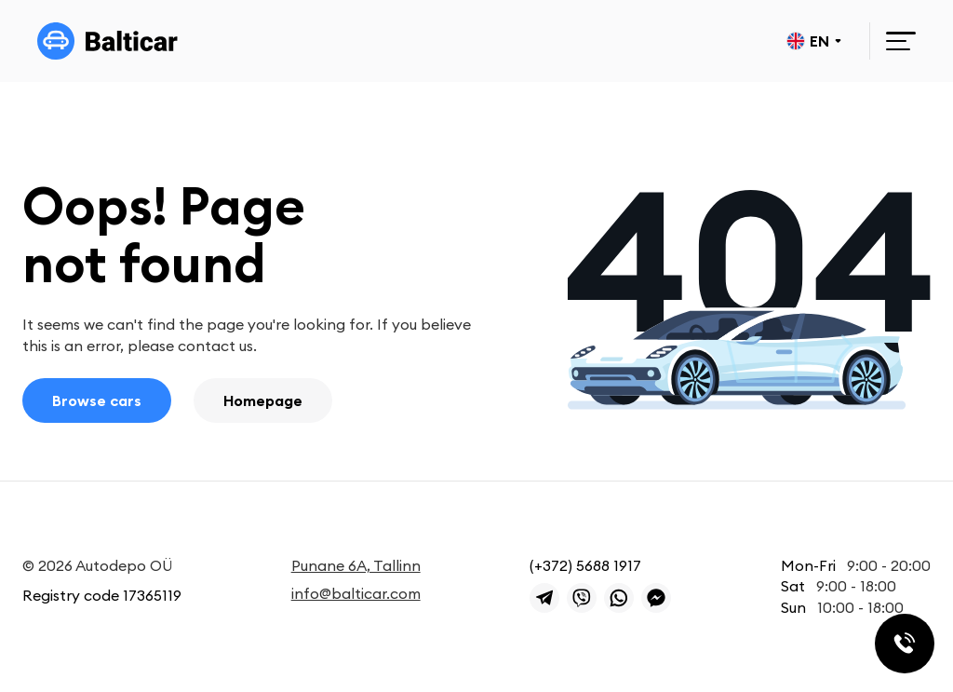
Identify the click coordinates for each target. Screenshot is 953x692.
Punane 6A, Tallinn (356, 565)
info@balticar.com (356, 593)
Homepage (262, 400)
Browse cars (96, 400)
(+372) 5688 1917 (585, 565)
